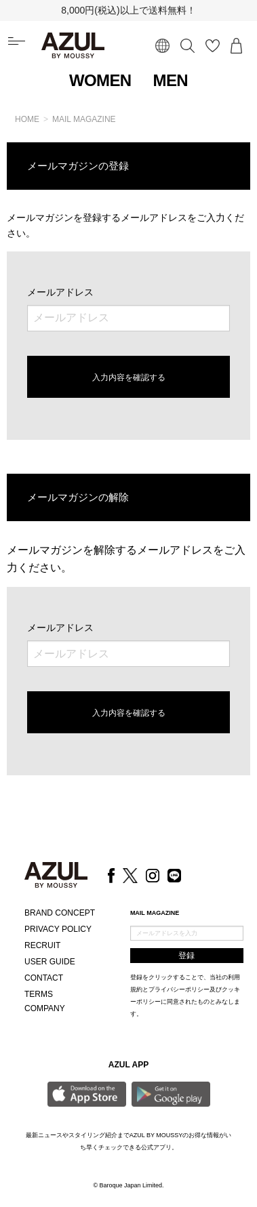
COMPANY (44, 1008)
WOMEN (100, 80)
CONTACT (43, 978)
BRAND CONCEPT (59, 913)
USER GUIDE (49, 961)
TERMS (38, 994)
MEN (171, 80)
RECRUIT (42, 945)
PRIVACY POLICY (58, 929)
